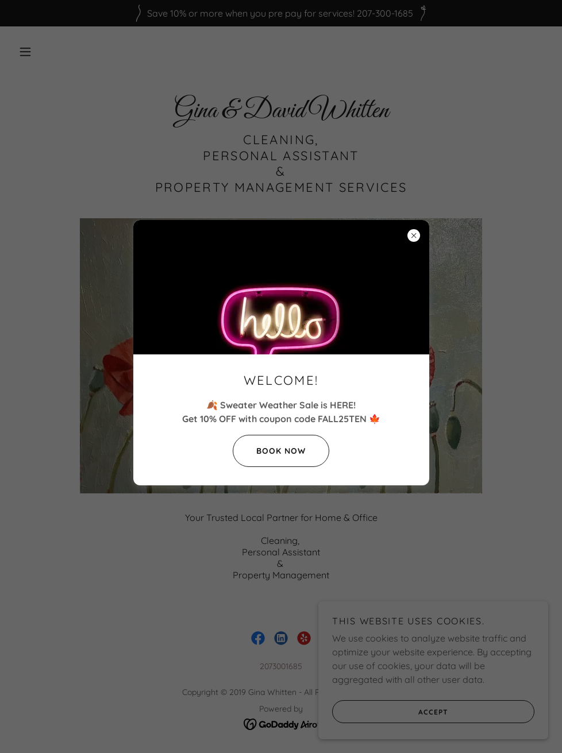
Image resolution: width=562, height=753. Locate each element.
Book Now (269, 451)
